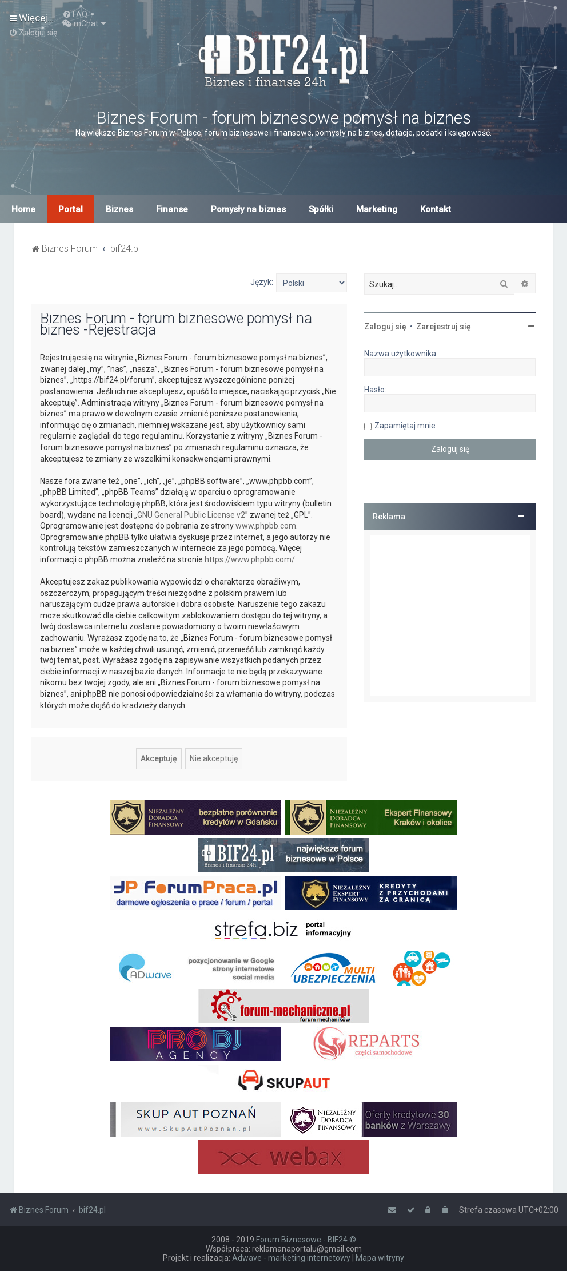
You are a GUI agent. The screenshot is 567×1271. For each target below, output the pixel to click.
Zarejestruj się (443, 326)
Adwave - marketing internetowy (291, 1257)
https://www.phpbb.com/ (250, 559)
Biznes (119, 209)
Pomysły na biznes (248, 209)
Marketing (376, 209)
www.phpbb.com (265, 525)
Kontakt (435, 209)
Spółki (321, 209)
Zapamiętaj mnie (405, 425)
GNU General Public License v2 (191, 514)
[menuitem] (74, 14)
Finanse (172, 209)
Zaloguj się (385, 326)
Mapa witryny (380, 1257)
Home (23, 209)
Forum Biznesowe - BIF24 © (306, 1239)
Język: (261, 282)
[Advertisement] (449, 615)
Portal (70, 209)
